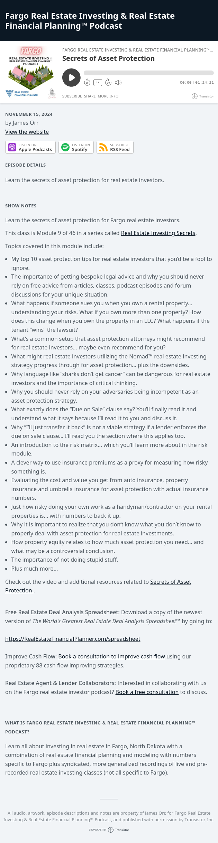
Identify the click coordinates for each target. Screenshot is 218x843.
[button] (149, 73)
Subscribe (72, 96)
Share (90, 96)
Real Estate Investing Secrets (158, 233)
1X (98, 82)
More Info (108, 96)
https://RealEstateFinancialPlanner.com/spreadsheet (72, 639)
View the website (27, 131)
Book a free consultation (147, 692)
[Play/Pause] (30, 72)
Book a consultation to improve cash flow (111, 656)
